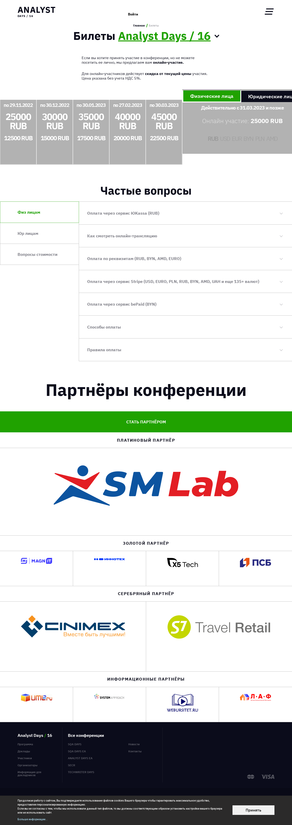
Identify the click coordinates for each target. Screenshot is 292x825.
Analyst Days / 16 (164, 35)
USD (225, 138)
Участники (25, 758)
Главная (139, 25)
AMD (271, 138)
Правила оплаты (104, 349)
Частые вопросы (146, 190)
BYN (248, 138)
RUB (213, 138)
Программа (25, 744)
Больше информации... (33, 819)
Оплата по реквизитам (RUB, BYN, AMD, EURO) (134, 258)
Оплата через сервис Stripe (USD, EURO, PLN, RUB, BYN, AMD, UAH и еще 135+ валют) (173, 281)
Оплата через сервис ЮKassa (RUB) (123, 213)
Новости (134, 744)
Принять (253, 810)
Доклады (24, 751)
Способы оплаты (104, 327)
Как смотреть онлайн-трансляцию (122, 235)
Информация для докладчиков (29, 773)
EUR (236, 138)
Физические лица (211, 96)
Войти (133, 11)
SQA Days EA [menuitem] (77, 751)
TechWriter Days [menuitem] (81, 772)
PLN (259, 138)
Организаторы (27, 765)
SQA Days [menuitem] (74, 744)
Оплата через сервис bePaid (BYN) (121, 304)
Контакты (135, 751)
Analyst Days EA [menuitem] (80, 758)
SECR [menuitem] (71, 765)
